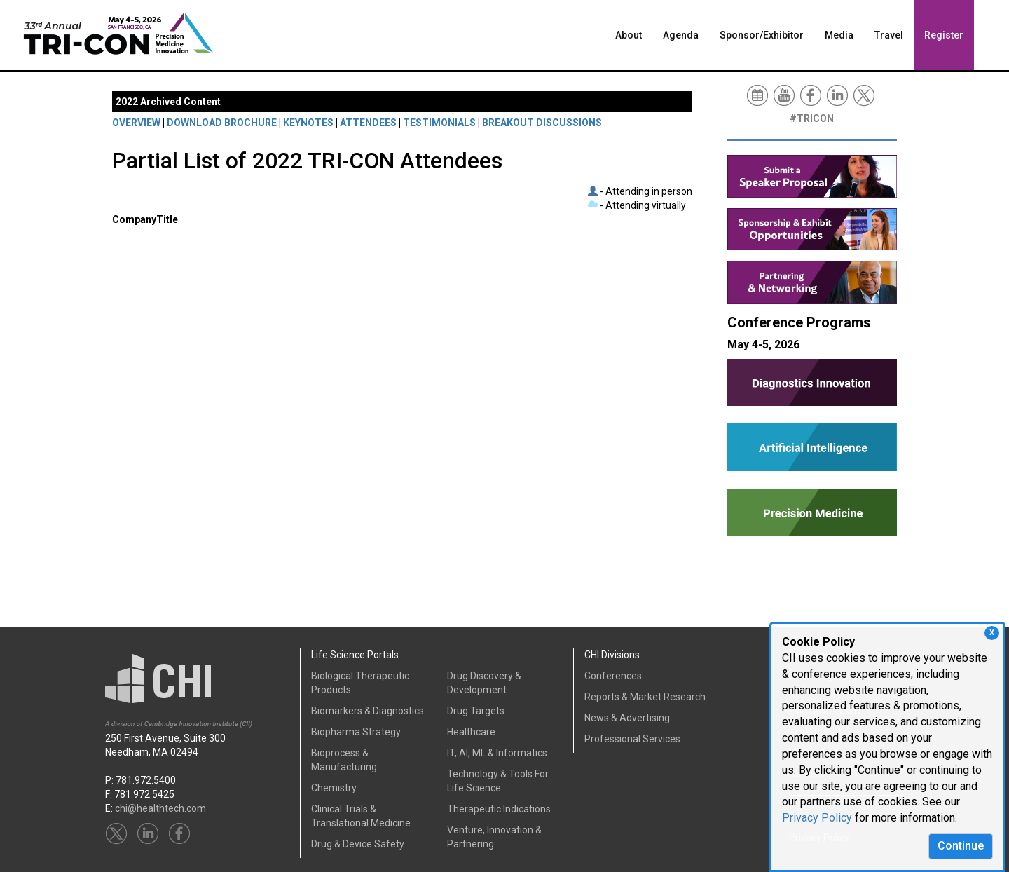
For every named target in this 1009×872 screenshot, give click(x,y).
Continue (961, 845)
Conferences (613, 675)
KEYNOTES (308, 122)
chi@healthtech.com (160, 808)
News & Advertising (627, 717)
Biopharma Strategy (356, 731)
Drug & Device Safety (357, 844)
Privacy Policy (817, 817)
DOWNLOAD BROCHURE (222, 122)
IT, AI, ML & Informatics (497, 752)
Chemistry (334, 787)
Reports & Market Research (645, 696)
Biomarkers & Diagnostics (367, 710)
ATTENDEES (368, 122)
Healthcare (471, 731)
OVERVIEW (136, 122)
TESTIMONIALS (439, 122)
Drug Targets (475, 710)
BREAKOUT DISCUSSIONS (542, 122)
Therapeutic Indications (499, 809)
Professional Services (632, 738)
